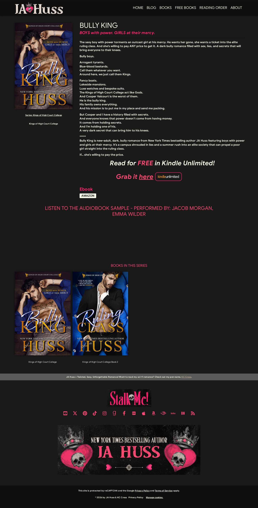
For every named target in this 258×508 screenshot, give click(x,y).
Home (138, 8)
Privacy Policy (142, 490)
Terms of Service (164, 490)
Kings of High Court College (47, 115)
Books (166, 8)
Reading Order (213, 8)
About (236, 8)
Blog (151, 8)
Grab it (134, 177)
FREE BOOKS (185, 8)
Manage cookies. (154, 497)
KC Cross (186, 377)
